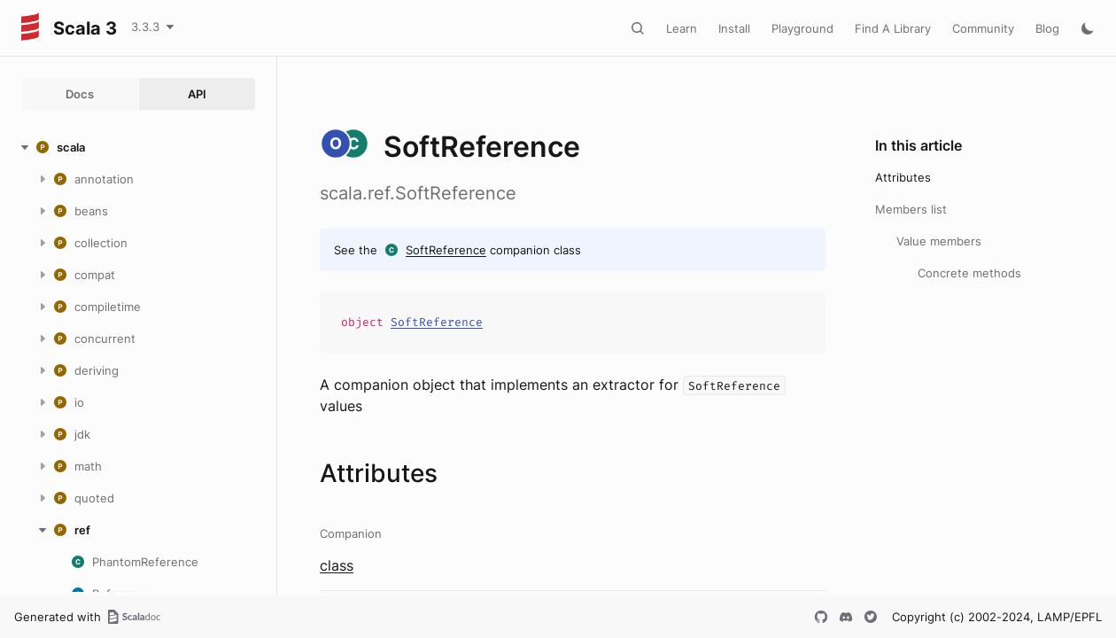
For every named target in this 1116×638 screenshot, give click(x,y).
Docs (80, 94)
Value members (938, 241)
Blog (1047, 28)
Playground (802, 28)
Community (983, 28)
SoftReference (446, 250)
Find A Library (893, 28)
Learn (681, 28)
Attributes (903, 177)
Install (734, 28)
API (197, 94)
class (336, 565)
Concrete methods (969, 273)
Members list (911, 209)
